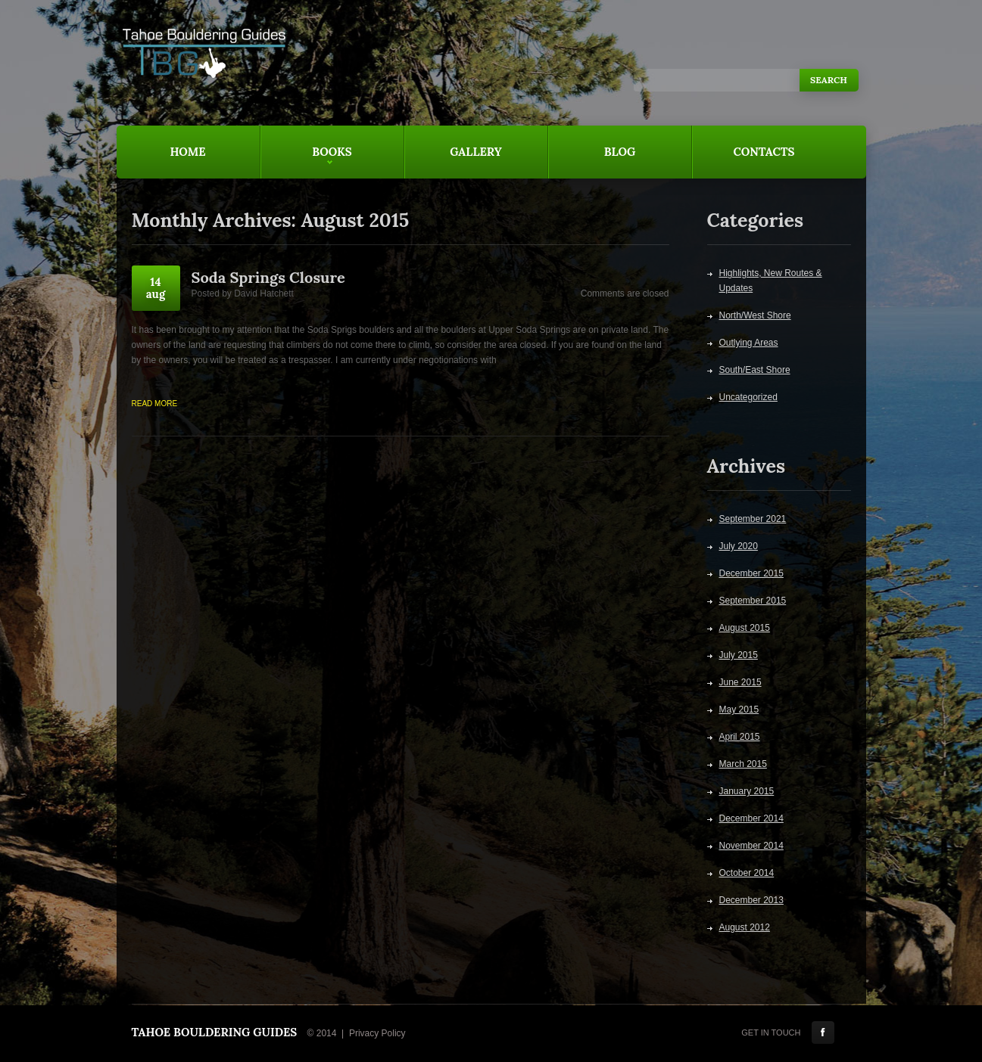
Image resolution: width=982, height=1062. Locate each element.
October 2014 (747, 873)
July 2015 (738, 655)
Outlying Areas (748, 342)
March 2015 (743, 764)
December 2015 (751, 573)
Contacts (764, 151)
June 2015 (740, 682)
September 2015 (753, 600)
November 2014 (751, 845)
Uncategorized (748, 397)
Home (187, 151)
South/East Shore (754, 370)
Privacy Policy (377, 1033)
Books (306, 161)
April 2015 (739, 736)
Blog (620, 151)
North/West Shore (755, 315)
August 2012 (744, 927)
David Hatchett (264, 293)
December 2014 (751, 818)
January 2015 (747, 791)
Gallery (476, 151)
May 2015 (739, 709)
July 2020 (738, 546)
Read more (155, 403)
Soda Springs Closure (268, 277)
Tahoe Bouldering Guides (215, 1032)
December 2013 (751, 900)
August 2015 (744, 628)
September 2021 (753, 519)
